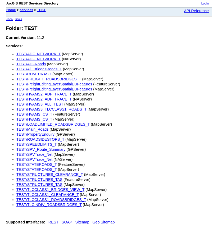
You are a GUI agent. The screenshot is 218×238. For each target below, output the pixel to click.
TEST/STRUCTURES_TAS (39, 179)
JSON (9, 19)
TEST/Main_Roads (32, 129)
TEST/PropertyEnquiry (35, 134)
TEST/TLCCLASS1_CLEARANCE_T (47, 195)
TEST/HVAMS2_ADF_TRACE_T (44, 94)
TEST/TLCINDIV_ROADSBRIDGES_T (49, 205)
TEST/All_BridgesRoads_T (39, 69)
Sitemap (82, 222)
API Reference (196, 11)
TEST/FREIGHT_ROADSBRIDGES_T (48, 79)
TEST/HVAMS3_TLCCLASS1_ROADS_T (51, 109)
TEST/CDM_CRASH (33, 74)
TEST (41, 10)
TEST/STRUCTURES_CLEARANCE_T (49, 174)
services (26, 10)
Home (11, 10)
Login (205, 3)
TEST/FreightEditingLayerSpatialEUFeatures (54, 84)
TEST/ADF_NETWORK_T (38, 54)
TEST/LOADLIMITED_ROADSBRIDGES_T (53, 124)
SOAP (18, 19)
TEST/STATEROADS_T (36, 164)
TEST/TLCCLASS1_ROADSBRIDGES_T (51, 200)
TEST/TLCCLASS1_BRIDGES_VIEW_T (50, 189)
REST (53, 222)
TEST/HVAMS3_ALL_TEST (39, 104)
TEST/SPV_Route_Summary (41, 149)
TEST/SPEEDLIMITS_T (36, 144)
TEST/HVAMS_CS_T (34, 114)
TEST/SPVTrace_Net (34, 154)
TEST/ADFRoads (31, 64)
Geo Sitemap (103, 222)
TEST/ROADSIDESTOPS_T (40, 139)
